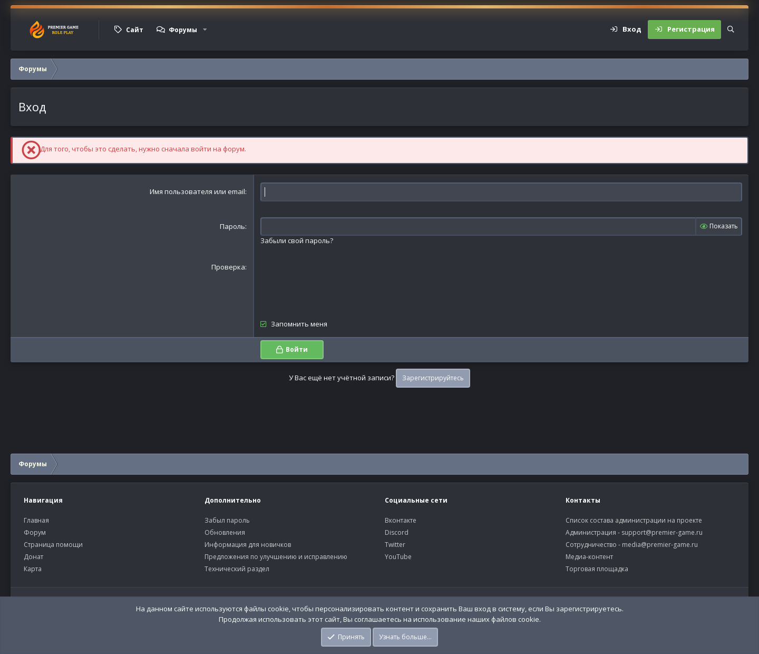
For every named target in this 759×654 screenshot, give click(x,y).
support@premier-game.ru (662, 532)
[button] (205, 29)
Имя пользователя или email (197, 191)
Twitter (395, 544)
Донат (33, 556)
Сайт (134, 29)
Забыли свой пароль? (296, 240)
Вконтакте (400, 520)
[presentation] (340, 282)
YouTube (398, 556)
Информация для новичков (248, 544)
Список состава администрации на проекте (634, 520)
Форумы (183, 29)
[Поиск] (731, 29)
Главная (36, 520)
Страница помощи (53, 544)
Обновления (225, 532)
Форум (35, 532)
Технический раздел (237, 568)
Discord (396, 532)
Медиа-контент (589, 556)
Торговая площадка (597, 568)
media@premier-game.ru (660, 544)
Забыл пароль (227, 520)
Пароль (232, 226)
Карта (33, 568)
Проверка (228, 267)
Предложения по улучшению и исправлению (276, 556)
